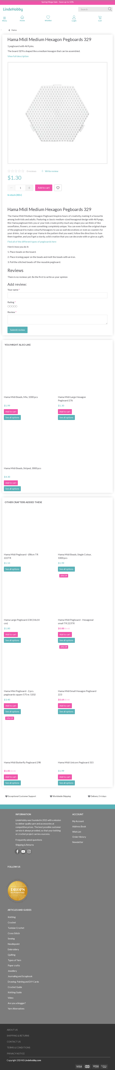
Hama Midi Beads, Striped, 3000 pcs (22, 468)
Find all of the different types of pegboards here (31, 241)
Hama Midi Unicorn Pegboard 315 (76, 762)
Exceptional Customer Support (22, 796)
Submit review (17, 329)
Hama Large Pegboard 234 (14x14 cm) (22, 621)
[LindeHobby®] (12, 8)
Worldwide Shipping (60, 796)
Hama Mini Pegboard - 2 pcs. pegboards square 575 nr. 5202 (20, 693)
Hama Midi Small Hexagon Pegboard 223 (77, 693)
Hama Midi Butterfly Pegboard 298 (22, 762)
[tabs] (100, 19)
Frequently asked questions (29, 840)
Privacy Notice (16, 1053)
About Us (12, 1030)
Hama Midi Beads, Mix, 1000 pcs (21, 396)
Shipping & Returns (25, 845)
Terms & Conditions (18, 1047)
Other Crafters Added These (23, 502)
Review (11, 312)
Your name (12, 289)
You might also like (18, 344)
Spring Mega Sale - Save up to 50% (57, 2)
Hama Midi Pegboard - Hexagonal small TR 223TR (75, 621)
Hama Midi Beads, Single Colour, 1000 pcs (74, 556)
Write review (51, 171)
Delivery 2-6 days (97, 796)
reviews (31, 171)
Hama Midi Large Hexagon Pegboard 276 (72, 398)
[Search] (110, 9)
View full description (18, 56)
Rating (10, 302)
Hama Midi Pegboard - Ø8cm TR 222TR (21, 556)
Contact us (14, 1041)
